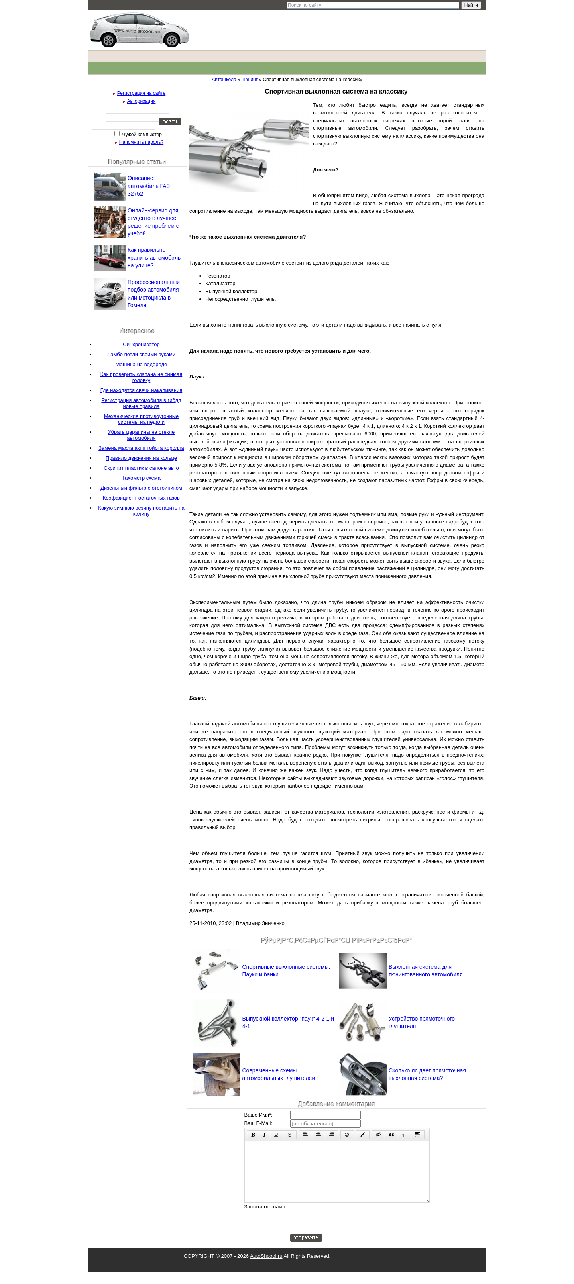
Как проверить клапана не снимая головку (141, 377)
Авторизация (141, 101)
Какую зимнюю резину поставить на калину (141, 511)
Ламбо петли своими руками (141, 354)
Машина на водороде (141, 364)
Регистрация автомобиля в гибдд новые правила (141, 403)
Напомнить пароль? (141, 142)
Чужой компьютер (141, 134)
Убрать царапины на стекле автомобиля (141, 435)
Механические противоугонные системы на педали (141, 419)
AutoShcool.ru (266, 1268)
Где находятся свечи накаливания (141, 390)
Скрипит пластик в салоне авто (141, 468)
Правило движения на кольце (141, 458)
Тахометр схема (141, 478)
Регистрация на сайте (141, 93)
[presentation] (350, 1230)
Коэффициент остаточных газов (141, 498)
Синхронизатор (141, 344)
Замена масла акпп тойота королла (141, 448)
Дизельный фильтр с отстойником (141, 488)
